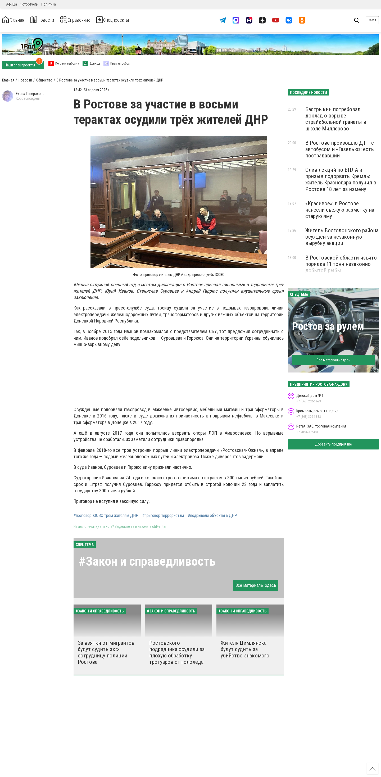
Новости (52, 20)
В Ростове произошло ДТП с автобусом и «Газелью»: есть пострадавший (339, 149)
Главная (16, 20)
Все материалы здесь (255, 585)
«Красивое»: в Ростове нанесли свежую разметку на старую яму (339, 209)
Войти (372, 20)
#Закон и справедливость (147, 561)
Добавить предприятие (333, 444)
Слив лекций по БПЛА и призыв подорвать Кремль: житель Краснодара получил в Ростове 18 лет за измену (340, 179)
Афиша (11, 4)
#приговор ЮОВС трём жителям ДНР (106, 515)
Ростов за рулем (328, 326)
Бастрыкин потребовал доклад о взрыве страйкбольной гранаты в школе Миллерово (335, 118)
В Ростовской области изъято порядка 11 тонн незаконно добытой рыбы (341, 264)
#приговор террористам (163, 515)
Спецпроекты (141, 20)
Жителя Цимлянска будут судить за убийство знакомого (245, 649)
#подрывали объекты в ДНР (212, 515)
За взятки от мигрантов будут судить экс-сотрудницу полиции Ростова (106, 652)
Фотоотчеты (29, 4)
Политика (48, 4)
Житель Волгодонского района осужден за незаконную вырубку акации (341, 236)
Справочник (93, 20)
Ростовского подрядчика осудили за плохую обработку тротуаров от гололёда (177, 652)
